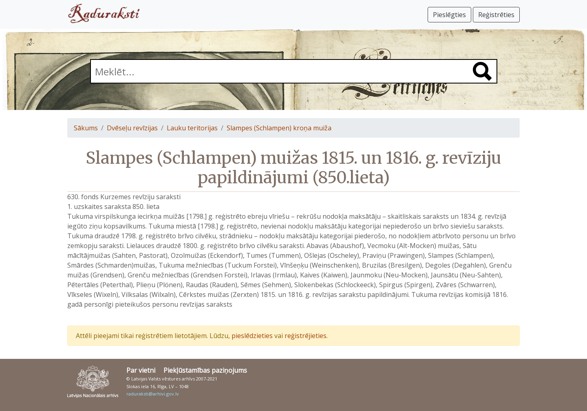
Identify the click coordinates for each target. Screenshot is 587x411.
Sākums (86, 127)
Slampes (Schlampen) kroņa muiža (279, 127)
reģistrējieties (306, 335)
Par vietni (140, 370)
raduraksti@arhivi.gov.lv (152, 394)
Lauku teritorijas (192, 127)
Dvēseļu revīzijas (132, 127)
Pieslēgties (449, 14)
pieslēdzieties (252, 335)
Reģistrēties (496, 14)
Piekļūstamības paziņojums (205, 370)
